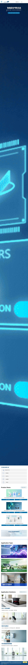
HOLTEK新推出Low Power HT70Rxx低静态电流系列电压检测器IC (14, 510)
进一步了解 (8, 499)
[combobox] (17, 2)
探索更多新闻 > (23, 487)
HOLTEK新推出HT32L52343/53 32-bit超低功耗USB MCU (14, 523)
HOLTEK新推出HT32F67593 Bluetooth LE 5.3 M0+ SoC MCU (14, 497)
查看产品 (20, 499)
